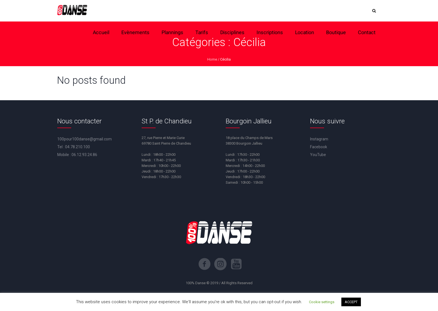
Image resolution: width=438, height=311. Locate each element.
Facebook (318, 147)
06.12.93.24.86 (84, 154)
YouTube (318, 154)
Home (212, 59)
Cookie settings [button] (321, 302)
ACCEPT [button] (351, 302)
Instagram (319, 139)
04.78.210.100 (77, 147)
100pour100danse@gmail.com (84, 139)
